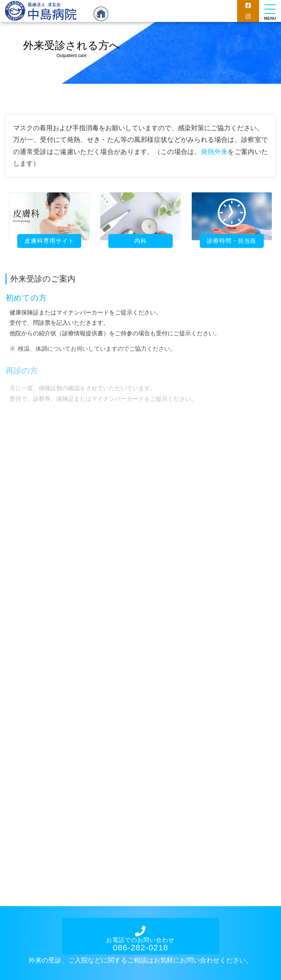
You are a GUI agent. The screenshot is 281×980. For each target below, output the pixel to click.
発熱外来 (214, 151)
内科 (140, 241)
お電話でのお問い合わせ (140, 939)
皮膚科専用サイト (49, 241)
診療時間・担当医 (231, 241)
